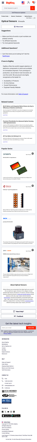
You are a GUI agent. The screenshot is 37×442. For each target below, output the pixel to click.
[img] (10, 3)
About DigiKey (5, 342)
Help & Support (23, 94)
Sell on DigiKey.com (6, 346)
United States (6, 422)
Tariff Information (6, 370)
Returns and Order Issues (8, 368)
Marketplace (5, 344)
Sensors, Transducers (16, 16)
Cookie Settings (5, 433)
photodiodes (7, 297)
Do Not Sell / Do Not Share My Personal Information (18, 439)
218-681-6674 (7, 383)
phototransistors (29, 301)
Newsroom (4, 353)
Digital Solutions (6, 352)
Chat (4, 379)
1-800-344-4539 (7, 381)
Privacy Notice (7, 333)
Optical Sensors (28, 16)
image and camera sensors (24, 294)
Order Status (5, 364)
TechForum (6, 56)
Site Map (4, 350)
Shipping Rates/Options (7, 366)
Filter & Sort (19, 26)
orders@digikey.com (8, 386)
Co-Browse (6, 388)
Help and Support (6, 362)
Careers (4, 348)
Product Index (4, 16)
